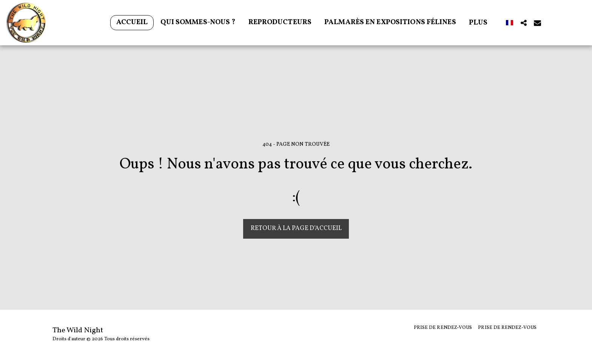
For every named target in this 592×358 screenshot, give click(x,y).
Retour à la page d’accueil (296, 228)
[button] (523, 22)
